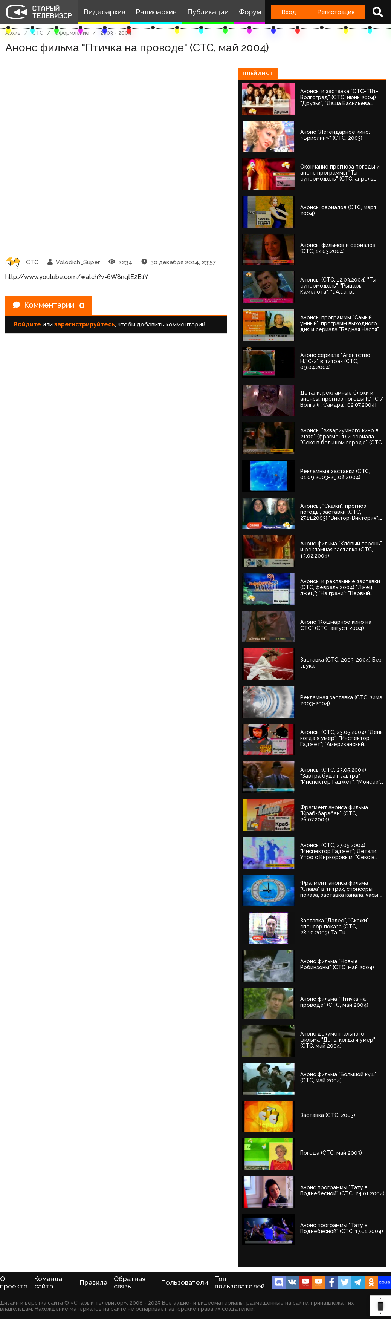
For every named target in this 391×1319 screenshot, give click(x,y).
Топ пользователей (240, 1282)
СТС (37, 33)
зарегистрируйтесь (84, 324)
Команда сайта (48, 1282)
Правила (93, 1282)
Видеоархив (104, 12)
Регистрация (335, 11)
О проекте (13, 1282)
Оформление (72, 33)
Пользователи (184, 1282)
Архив (13, 33)
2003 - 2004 (115, 33)
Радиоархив (156, 12)
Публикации (208, 12)
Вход (288, 11)
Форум (250, 12)
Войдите (27, 324)
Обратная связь (129, 1282)
